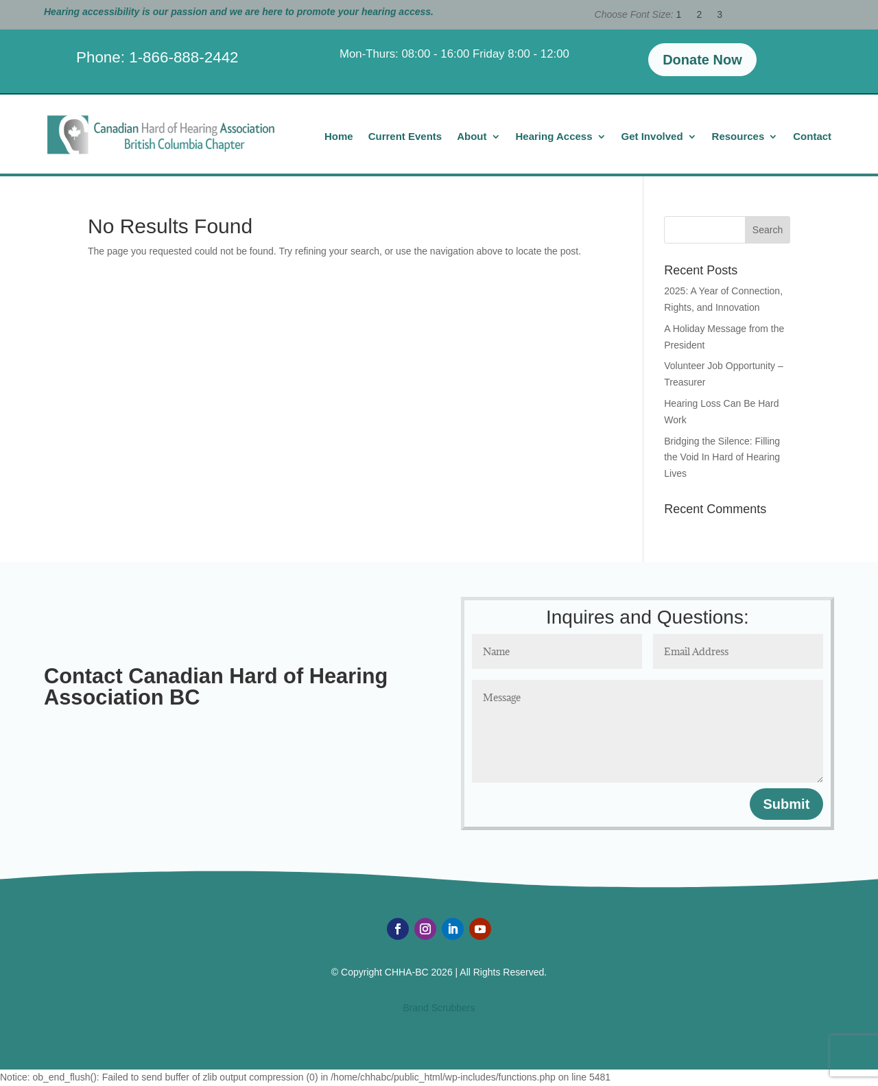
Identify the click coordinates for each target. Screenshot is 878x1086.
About (471, 136)
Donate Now (702, 59)
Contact (812, 136)
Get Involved (652, 136)
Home (338, 136)
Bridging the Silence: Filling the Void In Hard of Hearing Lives (722, 458)
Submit (786, 804)
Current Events (405, 136)
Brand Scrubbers (439, 1007)
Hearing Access (554, 136)
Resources (738, 136)
